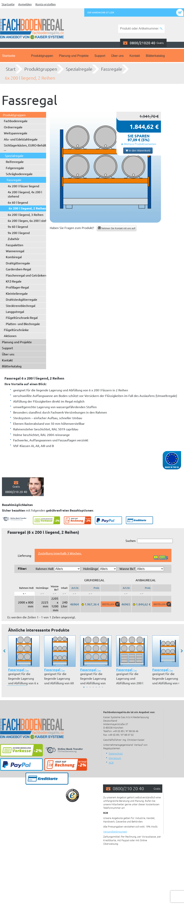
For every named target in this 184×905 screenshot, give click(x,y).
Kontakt (134, 55)
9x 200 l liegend (19, 233)
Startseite (8, 4)
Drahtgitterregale (18, 263)
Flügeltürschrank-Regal (22, 317)
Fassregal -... (18, 669)
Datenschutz (116, 753)
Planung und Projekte (74, 55)
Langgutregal (15, 311)
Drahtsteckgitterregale (21, 299)
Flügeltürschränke (16, 330)
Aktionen (10, 336)
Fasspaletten (14, 245)
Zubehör (13, 239)
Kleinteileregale (17, 293)
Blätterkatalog (155, 55)
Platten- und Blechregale (23, 324)
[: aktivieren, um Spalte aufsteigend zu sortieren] (42, 594)
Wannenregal (15, 251)
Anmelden (25, 4)
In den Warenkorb (138, 150)
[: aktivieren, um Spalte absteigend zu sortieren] (24, 594)
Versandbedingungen (115, 831)
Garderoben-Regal (18, 269)
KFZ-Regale (13, 281)
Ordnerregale (13, 127)
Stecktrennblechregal (20, 305)
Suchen (149, 541)
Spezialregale (79, 69)
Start (11, 69)
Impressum (115, 758)
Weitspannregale (15, 133)
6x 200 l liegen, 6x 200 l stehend (30, 220)
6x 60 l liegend (18, 202)
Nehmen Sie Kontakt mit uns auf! (117, 228)
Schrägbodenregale (19, 174)
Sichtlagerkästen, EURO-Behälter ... (26, 147)
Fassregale (111, 69)
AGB (111, 762)
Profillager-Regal (17, 287)
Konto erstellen (45, 4)
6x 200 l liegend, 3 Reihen (25, 214)
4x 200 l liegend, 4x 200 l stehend (25, 194)
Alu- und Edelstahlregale (21, 139)
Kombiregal (14, 257)
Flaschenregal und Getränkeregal (28, 275)
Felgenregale (15, 168)
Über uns (117, 55)
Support (99, 55)
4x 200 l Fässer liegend (23, 186)
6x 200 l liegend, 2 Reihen (30, 78)
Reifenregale (15, 161)
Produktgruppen (42, 55)
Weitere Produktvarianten (140, 144)
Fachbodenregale (16, 121)
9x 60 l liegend (18, 226)
